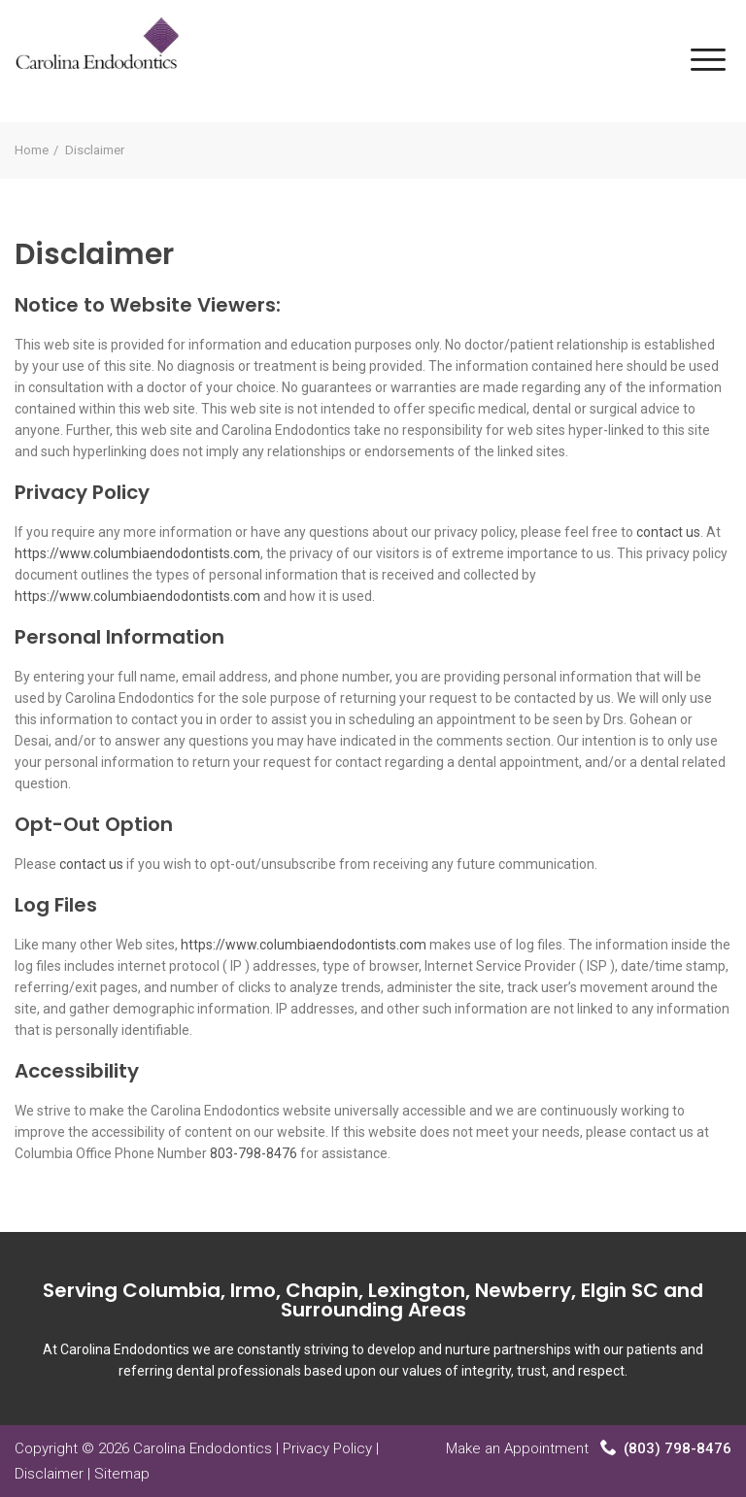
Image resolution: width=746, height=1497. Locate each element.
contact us (668, 532)
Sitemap (122, 1473)
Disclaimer (49, 1473)
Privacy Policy (327, 1448)
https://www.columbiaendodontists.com (137, 553)
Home (32, 150)
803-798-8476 (253, 1153)
